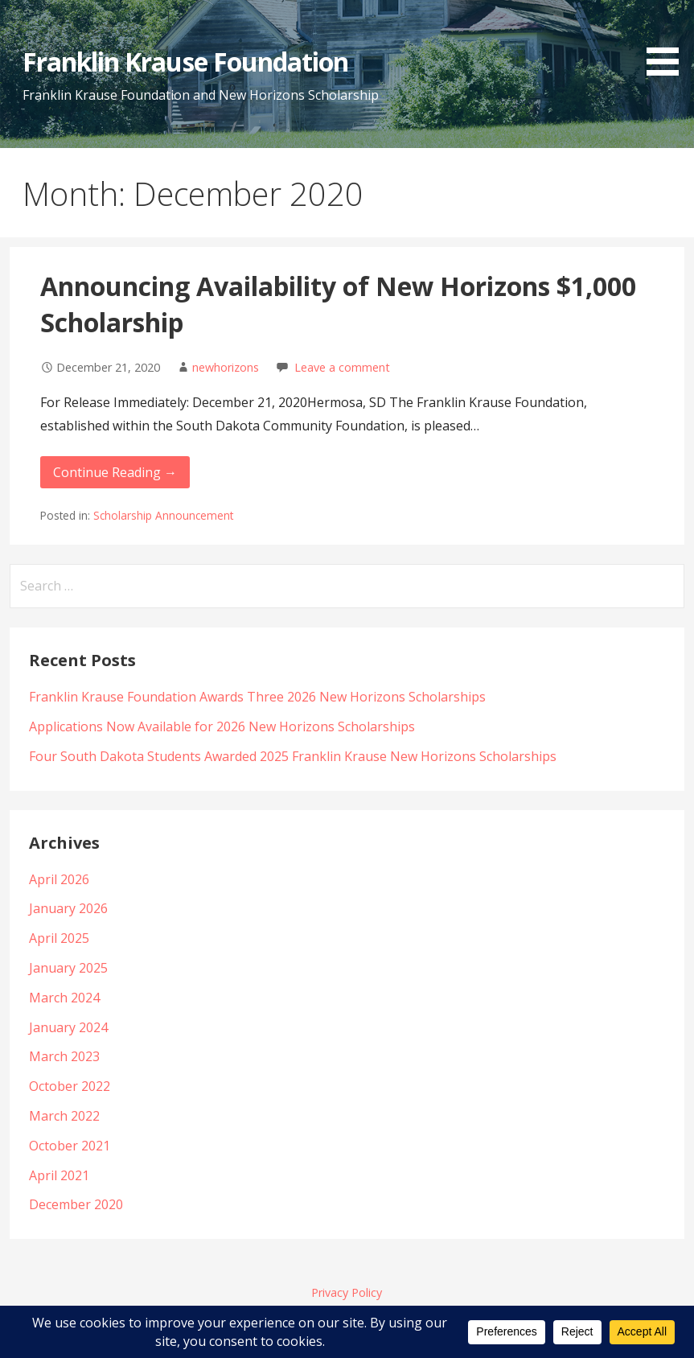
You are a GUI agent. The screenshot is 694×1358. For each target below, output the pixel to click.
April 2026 (59, 879)
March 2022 (64, 1116)
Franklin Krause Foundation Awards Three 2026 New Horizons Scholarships (257, 697)
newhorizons (225, 367)
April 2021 (59, 1175)
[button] (668, 40)
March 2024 (64, 997)
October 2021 (69, 1145)
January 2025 (68, 968)
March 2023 (64, 1056)
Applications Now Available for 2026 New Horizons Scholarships (222, 726)
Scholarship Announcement (163, 515)
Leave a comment (342, 367)
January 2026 (68, 908)
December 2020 (76, 1204)
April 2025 (59, 938)
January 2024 (68, 1027)
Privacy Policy (346, 1292)
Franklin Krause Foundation (185, 61)
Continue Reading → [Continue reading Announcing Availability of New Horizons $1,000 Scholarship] (115, 472)
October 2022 (69, 1086)
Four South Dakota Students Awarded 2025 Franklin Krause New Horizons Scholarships (292, 756)
